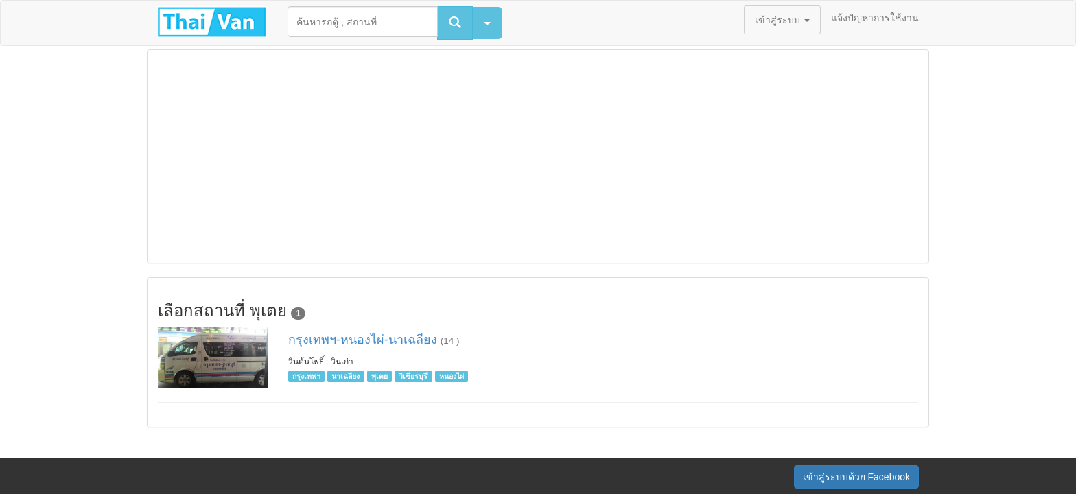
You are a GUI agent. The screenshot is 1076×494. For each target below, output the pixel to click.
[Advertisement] (538, 156)
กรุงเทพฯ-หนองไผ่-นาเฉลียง (364, 339)
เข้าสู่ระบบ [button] (782, 19)
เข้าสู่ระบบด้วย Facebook (856, 476)
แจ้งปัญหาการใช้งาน (875, 17)
